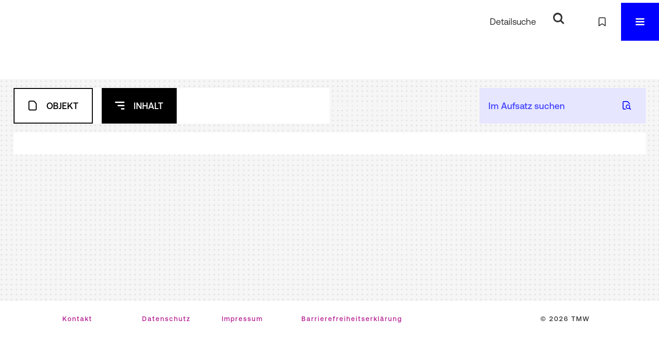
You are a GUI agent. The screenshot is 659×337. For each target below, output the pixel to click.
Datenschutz (166, 318)
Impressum (242, 318)
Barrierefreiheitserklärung (351, 318)
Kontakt (77, 318)
